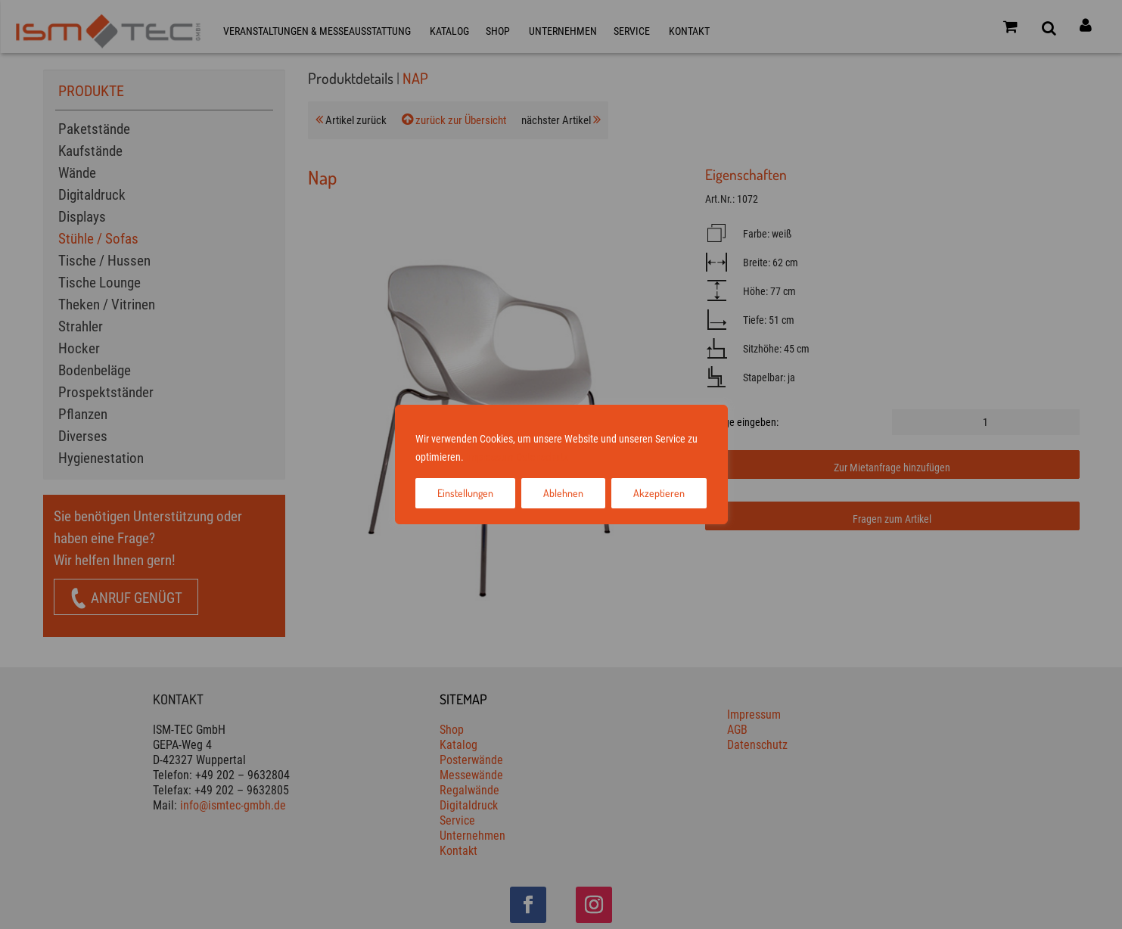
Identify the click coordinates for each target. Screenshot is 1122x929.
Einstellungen (465, 492)
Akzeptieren (659, 492)
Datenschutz (542, 457)
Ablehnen (563, 492)
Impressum (490, 457)
